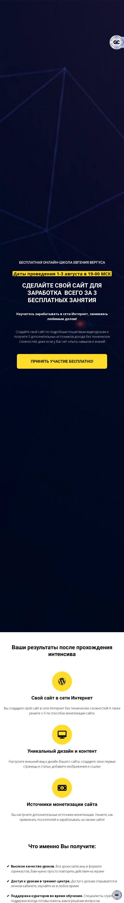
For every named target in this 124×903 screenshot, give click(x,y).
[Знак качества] (117, 895)
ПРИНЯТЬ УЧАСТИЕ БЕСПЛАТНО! (62, 361)
